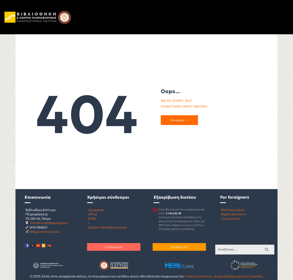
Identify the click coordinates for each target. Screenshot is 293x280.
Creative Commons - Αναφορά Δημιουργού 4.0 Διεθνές (224, 276)
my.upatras (96, 210)
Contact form (230, 218)
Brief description (233, 210)
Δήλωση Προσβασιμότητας (107, 227)
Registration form (233, 214)
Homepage (177, 120)
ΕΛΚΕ (92, 218)
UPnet (92, 214)
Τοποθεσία (38, 223)
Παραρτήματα (57, 223)
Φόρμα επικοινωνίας (45, 231)
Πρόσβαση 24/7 (179, 247)
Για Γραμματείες (114, 247)
